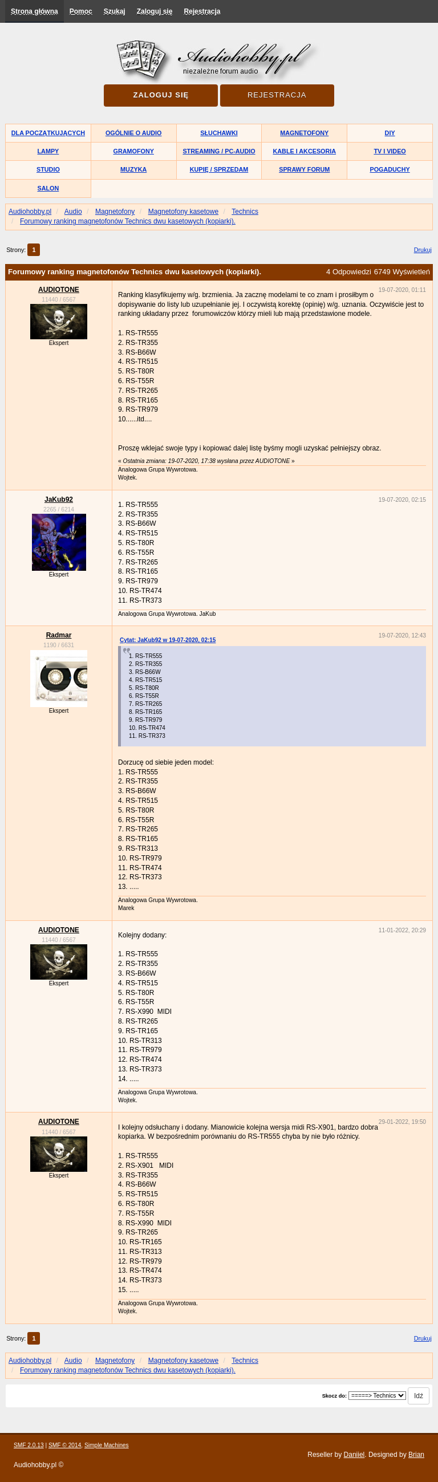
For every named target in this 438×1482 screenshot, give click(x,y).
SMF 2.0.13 (29, 1445)
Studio (48, 169)
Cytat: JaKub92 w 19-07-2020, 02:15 (168, 640)
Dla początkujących (48, 132)
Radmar (59, 635)
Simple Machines (106, 1445)
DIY (390, 132)
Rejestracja (202, 11)
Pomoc (81, 11)
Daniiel (354, 1455)
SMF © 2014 (64, 1445)
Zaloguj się (155, 11)
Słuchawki (218, 132)
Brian (416, 1455)
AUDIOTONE (58, 290)
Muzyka (133, 169)
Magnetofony (304, 132)
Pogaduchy (389, 169)
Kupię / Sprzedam (219, 169)
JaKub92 (58, 500)
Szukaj (114, 11)
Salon (48, 188)
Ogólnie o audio (134, 132)
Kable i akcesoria (304, 151)
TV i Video (389, 151)
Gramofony (133, 151)
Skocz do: (334, 1396)
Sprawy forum (304, 169)
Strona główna (34, 11)
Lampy (48, 151)
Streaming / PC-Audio (218, 151)
